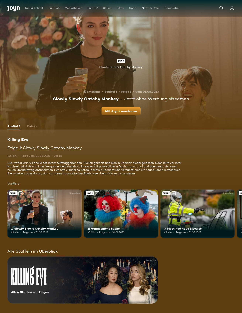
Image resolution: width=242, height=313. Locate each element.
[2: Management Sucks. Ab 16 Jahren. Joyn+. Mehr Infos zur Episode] (121, 214)
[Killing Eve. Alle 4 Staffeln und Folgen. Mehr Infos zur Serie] (82, 280)
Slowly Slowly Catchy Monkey (121, 67)
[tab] (14, 126)
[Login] (232, 8)
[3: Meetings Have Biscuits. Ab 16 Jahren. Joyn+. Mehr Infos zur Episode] (197, 214)
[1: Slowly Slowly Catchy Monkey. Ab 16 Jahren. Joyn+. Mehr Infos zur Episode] (44, 214)
